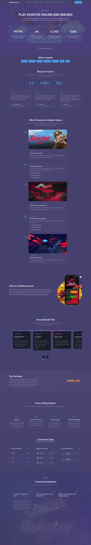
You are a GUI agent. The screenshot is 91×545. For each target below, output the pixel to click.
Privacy (49, 538)
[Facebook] (47, 536)
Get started (78, 2)
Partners (53, 2)
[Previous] (43, 357)
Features (35, 2)
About (41, 2)
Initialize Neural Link (45, 48)
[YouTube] (45, 536)
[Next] (47, 357)
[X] (43, 536)
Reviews (29, 2)
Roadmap (47, 2)
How (58, 2)
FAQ (63, 2)
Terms (45, 538)
